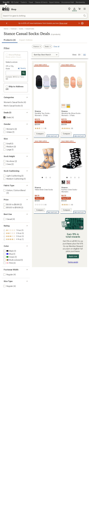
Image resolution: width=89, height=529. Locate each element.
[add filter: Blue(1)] (8, 254)
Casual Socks (29, 29)
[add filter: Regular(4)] (8, 274)
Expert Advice (25, 40)
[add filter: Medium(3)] (8, 146)
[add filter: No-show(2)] (8, 161)
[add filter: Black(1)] (8, 251)
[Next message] (79, 23)
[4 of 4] (79, 177)
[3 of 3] (50, 177)
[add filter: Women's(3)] (8, 129)
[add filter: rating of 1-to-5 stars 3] (13, 239)
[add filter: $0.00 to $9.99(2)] (11, 204)
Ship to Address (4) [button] (14, 87)
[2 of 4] (71, 177)
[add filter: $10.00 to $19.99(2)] (11, 207)
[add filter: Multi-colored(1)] (12, 260)
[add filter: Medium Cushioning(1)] (13, 179)
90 (84, 54)
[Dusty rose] (68, 182)
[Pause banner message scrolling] (82, 23)
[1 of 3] (42, 177)
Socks (21, 29)
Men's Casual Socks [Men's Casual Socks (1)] (12, 106)
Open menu (84, 8)
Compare (39, 134)
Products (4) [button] (10, 40)
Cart (79, 8)
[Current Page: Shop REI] (6, 2)
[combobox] (44, 15)
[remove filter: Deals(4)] (7, 117)
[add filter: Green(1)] (8, 257)
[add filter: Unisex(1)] (7, 132)
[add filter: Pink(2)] (8, 263)
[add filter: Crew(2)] (7, 164)
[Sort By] (45, 54)
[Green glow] (68, 106)
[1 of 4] (67, 177)
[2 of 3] (46, 177)
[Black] (63, 182)
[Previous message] (6, 23)
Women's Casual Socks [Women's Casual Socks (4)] (13, 102)
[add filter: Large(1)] (7, 149)
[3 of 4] (75, 177)
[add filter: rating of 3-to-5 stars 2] (13, 233)
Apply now (73, 256)
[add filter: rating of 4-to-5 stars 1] (13, 230)
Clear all (56, 46)
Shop (13, 9)
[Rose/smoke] (63, 106)
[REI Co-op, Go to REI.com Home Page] (5, 8)
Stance (6, 29)
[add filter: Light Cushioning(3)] (12, 176)
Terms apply (73, 262)
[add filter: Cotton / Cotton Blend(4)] (14, 190)
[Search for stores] (23, 73)
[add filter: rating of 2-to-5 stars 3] (13, 236)
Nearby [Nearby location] (21, 68)
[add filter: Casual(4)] (7, 219)
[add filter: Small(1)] (7, 143)
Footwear (14, 29)
